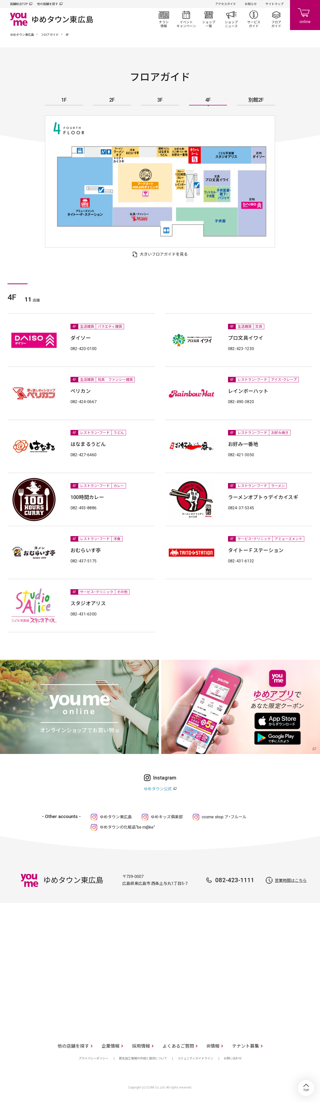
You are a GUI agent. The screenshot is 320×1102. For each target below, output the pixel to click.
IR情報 (213, 1046)
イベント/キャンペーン (186, 19)
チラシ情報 (163, 19)
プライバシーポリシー (93, 1058)
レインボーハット (248, 391)
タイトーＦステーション (256, 550)
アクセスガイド (225, 4)
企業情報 (111, 1046)
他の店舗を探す (47, 4)
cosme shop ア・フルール (224, 817)
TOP (306, 1088)
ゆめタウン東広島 (22, 35)
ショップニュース (231, 19)
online (305, 15)
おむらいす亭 (85, 550)
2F (112, 100)
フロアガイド (276, 19)
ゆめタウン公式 (158, 788)
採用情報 (141, 1046)
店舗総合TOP (19, 4)
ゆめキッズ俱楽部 (167, 817)
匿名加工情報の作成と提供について (143, 1058)
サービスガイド (253, 19)
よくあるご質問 (178, 1046)
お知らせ (251, 4)
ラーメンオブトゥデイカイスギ (263, 497)
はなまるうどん (88, 444)
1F (64, 100)
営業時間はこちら (291, 880)
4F (208, 100)
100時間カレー (87, 497)
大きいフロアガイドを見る (164, 254)
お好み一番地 (243, 444)
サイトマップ (275, 4)
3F (160, 100)
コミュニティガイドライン (195, 1058)
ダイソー (80, 338)
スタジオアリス (88, 603)
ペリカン (80, 391)
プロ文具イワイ (245, 338)
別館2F (256, 100)
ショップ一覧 (209, 19)
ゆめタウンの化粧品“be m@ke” (127, 827)
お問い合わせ (233, 1058)
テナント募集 (245, 1046)
